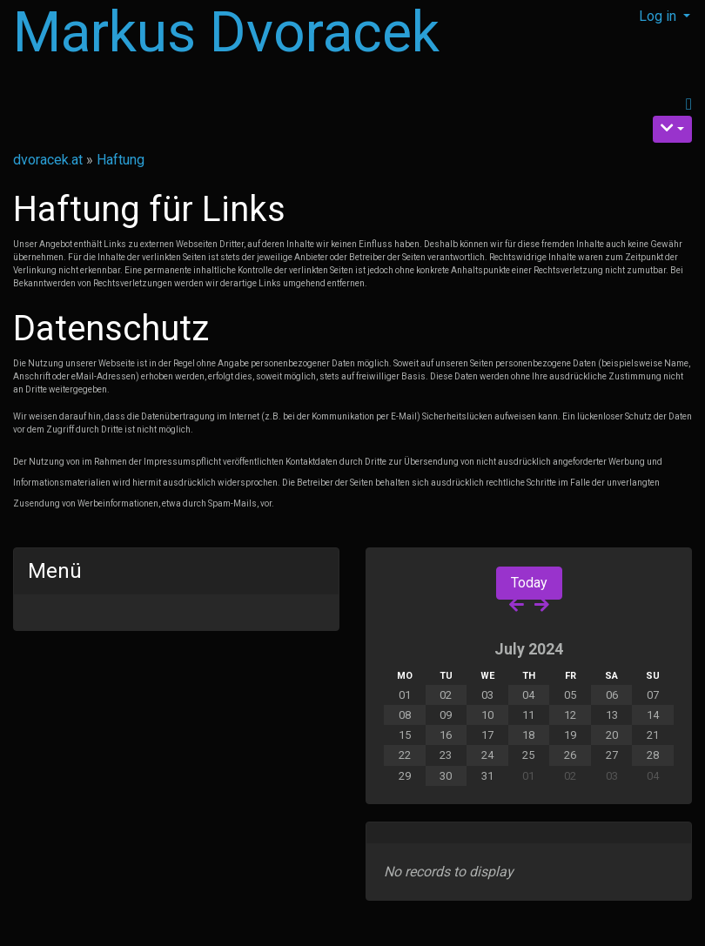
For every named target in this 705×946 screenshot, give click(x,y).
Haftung (120, 159)
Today (529, 582)
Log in (659, 16)
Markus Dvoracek (226, 32)
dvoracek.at (48, 159)
